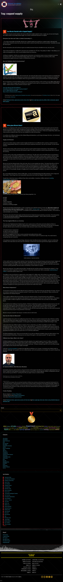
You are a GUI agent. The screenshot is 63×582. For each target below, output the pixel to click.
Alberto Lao (7, 504)
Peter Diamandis (6, 440)
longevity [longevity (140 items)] (6, 429)
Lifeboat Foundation (8, 577)
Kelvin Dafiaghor (8, 490)
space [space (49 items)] (38, 429)
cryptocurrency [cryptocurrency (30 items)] (55, 426)
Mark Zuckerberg (6, 448)
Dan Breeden (7, 483)
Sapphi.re (20, 577)
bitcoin (13, 100)
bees (4, 459)
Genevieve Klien (8, 477)
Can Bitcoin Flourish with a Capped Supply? (19, 31)
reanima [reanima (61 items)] (17, 429)
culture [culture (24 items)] (58, 426)
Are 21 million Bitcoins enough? (10, 90)
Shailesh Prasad (8, 485)
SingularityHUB (6, 542)
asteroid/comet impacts (8, 454)
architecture (5, 453)
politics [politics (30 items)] (15, 429)
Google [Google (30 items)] (17, 428)
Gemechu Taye (8, 488)
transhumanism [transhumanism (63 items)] (52, 429)
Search (60, 410)
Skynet (4, 447)
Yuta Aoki (7, 501)
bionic (4, 464)
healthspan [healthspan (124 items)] (25, 428)
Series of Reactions (16, 394)
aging (4, 449)
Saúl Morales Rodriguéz (10, 478)
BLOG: (33, 563)
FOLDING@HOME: (24, 569)
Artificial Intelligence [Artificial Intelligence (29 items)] (19, 426)
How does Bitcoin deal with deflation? (12, 87)
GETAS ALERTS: (34, 562)
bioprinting (5, 465)
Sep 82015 (5, 125)
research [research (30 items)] (32, 429)
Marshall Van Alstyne (54, 400)
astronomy (5, 455)
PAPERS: (33, 571)
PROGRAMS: (34, 569)
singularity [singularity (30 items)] (35, 429)
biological (5, 463)
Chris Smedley (8, 524)
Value (9, 401)
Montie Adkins (8, 521)
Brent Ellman (7, 514)
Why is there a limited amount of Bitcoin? (12, 91)
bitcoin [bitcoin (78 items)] (42, 426)
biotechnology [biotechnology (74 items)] (38, 426)
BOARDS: (33, 565)
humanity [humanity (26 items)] (29, 428)
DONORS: (27, 565)
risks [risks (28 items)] (33, 429)
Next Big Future (6, 539)
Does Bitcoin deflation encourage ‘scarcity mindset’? (15, 89)
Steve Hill (7, 512)
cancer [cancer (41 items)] (52, 426)
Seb (5, 516)
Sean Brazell (7, 511)
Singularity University (7, 445)
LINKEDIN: (24, 562)
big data (4, 460)
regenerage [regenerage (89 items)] (21, 429)
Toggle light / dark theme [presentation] (61, 4)
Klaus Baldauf (8, 498)
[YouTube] (49, 577)
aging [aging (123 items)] (4, 426)
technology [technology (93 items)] (46, 429)
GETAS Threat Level (31, 555)
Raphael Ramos (8, 508)
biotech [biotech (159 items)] (33, 426)
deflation (45, 100)
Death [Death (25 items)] (59, 426)
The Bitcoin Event (46, 95)
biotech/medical (6, 466)
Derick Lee (7, 503)
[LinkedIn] (47, 577)
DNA (4, 442)
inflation (48, 100)
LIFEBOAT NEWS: (34, 560)
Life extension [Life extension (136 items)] (52, 428)
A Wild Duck (12, 97)
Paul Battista (7, 487)
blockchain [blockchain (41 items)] (46, 426)
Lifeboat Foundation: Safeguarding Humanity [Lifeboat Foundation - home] (28, 4)
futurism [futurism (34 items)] (15, 428)
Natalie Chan (7, 509)
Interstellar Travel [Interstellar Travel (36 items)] (41, 428)
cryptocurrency (41, 100)
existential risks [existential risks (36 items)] (6, 428)
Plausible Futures (6, 540)
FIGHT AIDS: (25, 567)
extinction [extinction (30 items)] (10, 428)
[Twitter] (44, 577)
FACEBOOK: (23, 560)
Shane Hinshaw (8, 506)
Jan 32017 (5, 32)
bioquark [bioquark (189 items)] (28, 426)
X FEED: (24, 563)
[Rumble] (52, 577)
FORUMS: (28, 572)
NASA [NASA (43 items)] (9, 429)
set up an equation (12, 348)
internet (28, 100)
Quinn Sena (7, 482)
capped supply (36, 100)
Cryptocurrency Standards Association (23, 95)
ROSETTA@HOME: (24, 571)
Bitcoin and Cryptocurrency (15, 396)
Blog (31, 9)
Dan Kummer (7, 495)
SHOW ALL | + (4, 526)
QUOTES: (33, 572)
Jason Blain (7, 519)
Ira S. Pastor (7, 522)
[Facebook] (42, 577)
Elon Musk (25, 400)
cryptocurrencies (17, 100)
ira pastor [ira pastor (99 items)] (46, 428)
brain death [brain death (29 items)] (49, 426)
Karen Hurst (7, 491)
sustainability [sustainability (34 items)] (41, 429)
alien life (4, 450)
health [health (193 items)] (20, 428)
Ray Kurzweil (5, 443)
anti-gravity (5, 452)
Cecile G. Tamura (8, 500)
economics (22, 100)
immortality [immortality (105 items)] (36, 428)
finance (25, 100)
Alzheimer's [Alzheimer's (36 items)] (9, 426)
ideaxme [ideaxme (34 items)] (32, 428)
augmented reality (6, 457)
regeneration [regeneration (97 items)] (27, 429)
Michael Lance (8, 517)
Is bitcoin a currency (48, 400)
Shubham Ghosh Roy (9, 480)
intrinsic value (36, 209)
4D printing (5, 439)
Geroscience (5, 534)
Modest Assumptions (19, 395)
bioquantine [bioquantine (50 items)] (24, 426)
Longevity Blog (6, 536)
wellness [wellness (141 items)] (57, 429)
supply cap (7, 101)
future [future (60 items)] (13, 428)
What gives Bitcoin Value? (14, 125)
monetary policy (52, 100)
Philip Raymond (8, 100)
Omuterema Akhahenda (10, 496)
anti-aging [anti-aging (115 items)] (13, 426)
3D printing (5, 438)
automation (5, 458)
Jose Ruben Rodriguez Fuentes (11, 493)
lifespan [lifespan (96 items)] (58, 428)
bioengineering (6, 462)
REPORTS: (33, 567)
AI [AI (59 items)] (6, 426)
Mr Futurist (5, 537)
